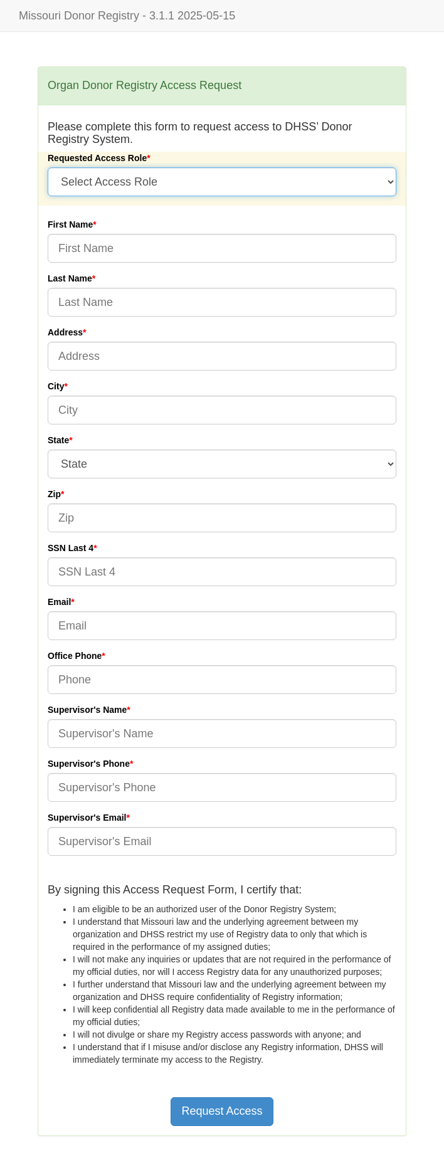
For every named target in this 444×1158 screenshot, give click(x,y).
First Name (70, 224)
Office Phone (75, 656)
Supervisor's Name (87, 710)
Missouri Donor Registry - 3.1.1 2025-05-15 (127, 15)
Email (59, 602)
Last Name (70, 278)
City (56, 386)
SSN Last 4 (70, 548)
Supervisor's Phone (89, 764)
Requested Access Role (97, 158)
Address (65, 332)
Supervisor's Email (87, 818)
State (58, 440)
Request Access (221, 1111)
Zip (54, 494)
